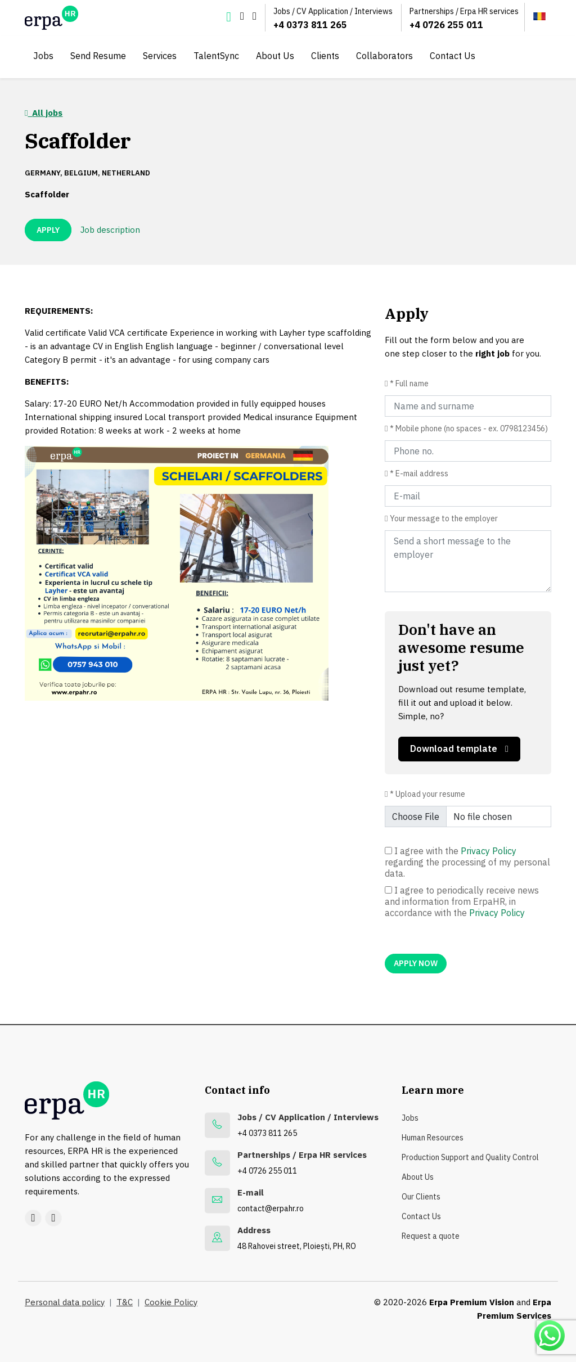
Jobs (43, 55)
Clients (325, 55)
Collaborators (384, 55)
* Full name (409, 383)
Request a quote (431, 1236)
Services (160, 55)
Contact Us (452, 55)
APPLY (48, 230)
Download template (459, 748)
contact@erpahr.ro (270, 1208)
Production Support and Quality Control (470, 1157)
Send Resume (98, 55)
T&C (124, 1302)
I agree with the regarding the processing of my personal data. (467, 862)
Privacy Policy (488, 850)
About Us (275, 55)
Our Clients (421, 1197)
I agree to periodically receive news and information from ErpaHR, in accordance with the (462, 901)
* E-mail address (419, 473)
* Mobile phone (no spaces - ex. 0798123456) (469, 428)
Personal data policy (65, 1302)
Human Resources (433, 1138)
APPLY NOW (416, 963)
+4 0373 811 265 (310, 24)
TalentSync (216, 55)
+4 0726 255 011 (446, 24)
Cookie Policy (171, 1302)
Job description (110, 229)
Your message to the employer (444, 518)
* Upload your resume (427, 794)
